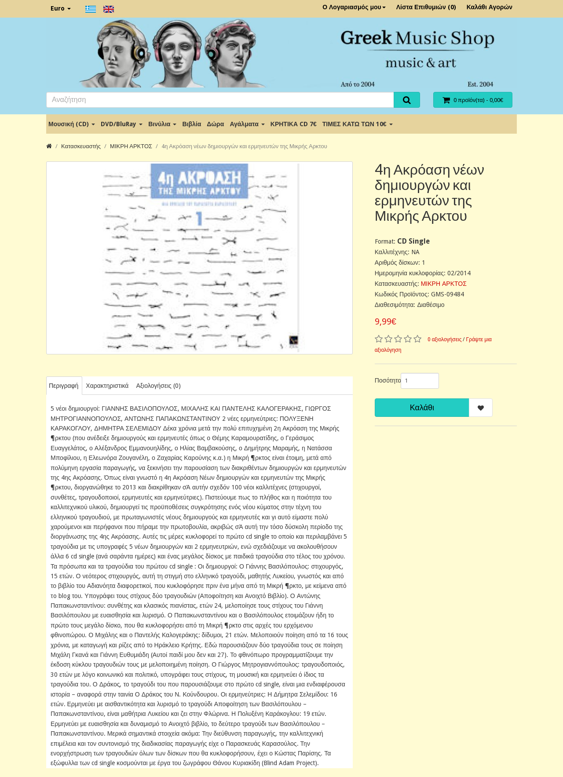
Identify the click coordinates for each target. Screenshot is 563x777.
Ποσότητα (384, 380)
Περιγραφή (63, 385)
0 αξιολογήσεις (445, 339)
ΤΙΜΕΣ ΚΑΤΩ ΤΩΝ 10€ (357, 124)
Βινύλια (162, 124)
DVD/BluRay (122, 124)
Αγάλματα (247, 124)
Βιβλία (191, 124)
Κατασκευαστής (81, 146)
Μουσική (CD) (71, 124)
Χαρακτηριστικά (107, 385)
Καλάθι (422, 407)
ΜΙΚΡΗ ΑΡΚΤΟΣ (131, 146)
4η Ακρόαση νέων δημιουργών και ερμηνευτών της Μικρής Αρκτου (244, 146)
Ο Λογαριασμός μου (354, 7)
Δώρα (215, 124)
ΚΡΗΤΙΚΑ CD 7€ (294, 124)
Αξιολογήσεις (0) (158, 385)
